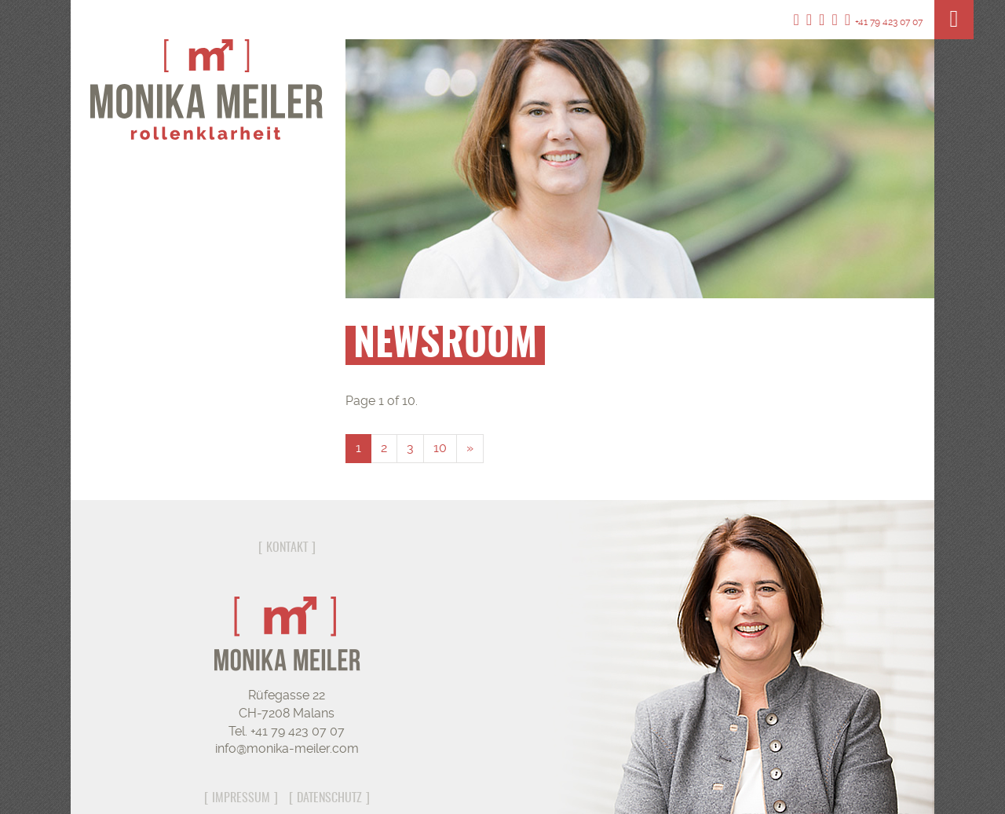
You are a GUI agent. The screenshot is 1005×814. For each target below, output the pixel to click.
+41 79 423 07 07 (884, 21)
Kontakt (287, 548)
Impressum (241, 798)
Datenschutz (329, 798)
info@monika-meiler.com (287, 748)
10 (440, 447)
